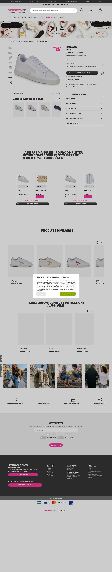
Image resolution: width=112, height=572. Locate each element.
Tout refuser (41, 294)
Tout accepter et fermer (67, 294)
